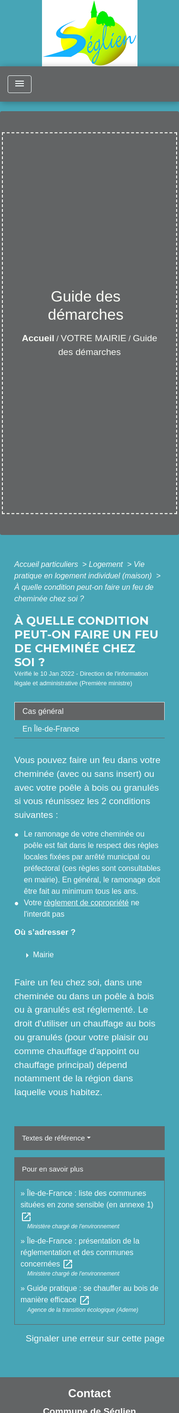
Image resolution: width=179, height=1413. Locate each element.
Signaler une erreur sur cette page (95, 1338)
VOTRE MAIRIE (93, 338)
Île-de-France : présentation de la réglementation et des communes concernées (80, 1252)
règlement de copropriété (86, 903)
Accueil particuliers (47, 564)
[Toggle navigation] (20, 84)
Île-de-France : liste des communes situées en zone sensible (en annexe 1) (87, 1204)
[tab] (89, 711)
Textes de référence (53, 1138)
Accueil (38, 338)
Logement (107, 564)
